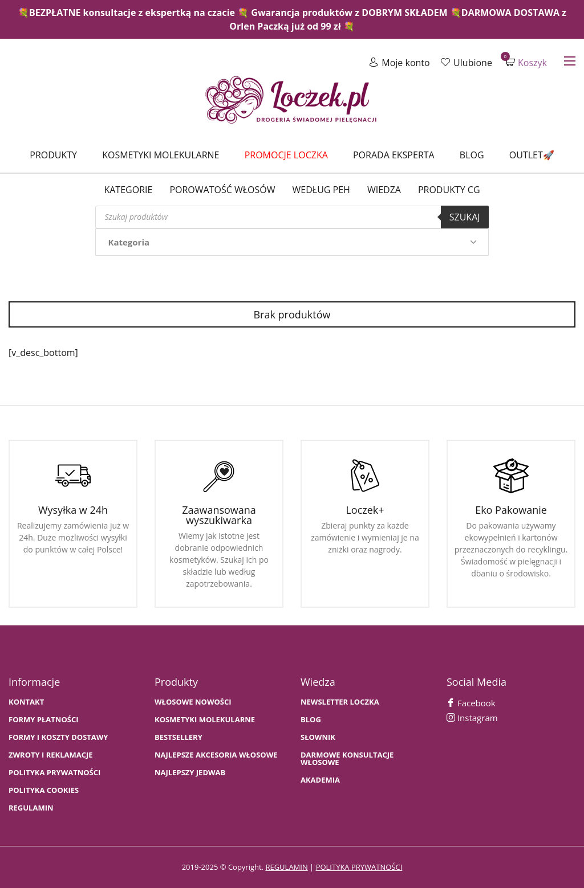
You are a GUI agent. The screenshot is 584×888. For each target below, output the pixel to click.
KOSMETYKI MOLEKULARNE (205, 719)
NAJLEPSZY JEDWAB (190, 772)
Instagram (472, 717)
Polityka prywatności (54, 772)
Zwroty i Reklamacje (51, 755)
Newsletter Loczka (340, 702)
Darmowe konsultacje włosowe (347, 758)
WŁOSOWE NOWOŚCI (193, 702)
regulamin (286, 867)
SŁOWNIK (318, 737)
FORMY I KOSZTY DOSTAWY (58, 737)
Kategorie (128, 189)
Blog (472, 154)
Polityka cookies (44, 790)
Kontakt (26, 702)
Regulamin (31, 808)
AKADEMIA (320, 780)
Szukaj (464, 217)
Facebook (471, 703)
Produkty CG (449, 189)
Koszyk (526, 62)
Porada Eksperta (394, 154)
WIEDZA (384, 189)
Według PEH (321, 189)
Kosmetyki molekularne (160, 154)
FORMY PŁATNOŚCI (43, 719)
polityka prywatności (359, 867)
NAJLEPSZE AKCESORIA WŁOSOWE (216, 755)
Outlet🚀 (531, 154)
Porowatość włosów (222, 189)
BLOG (311, 719)
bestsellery (178, 737)
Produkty (53, 154)
